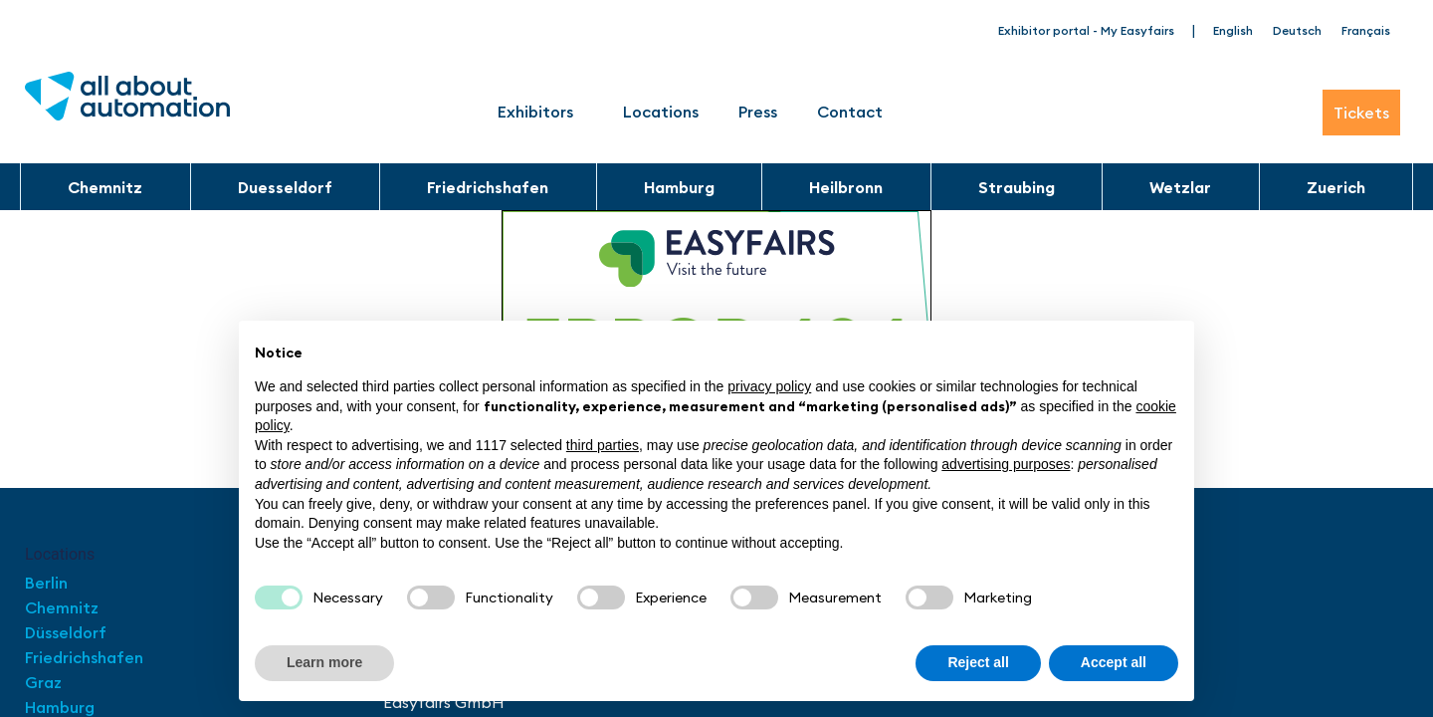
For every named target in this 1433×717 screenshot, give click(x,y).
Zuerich (1336, 187)
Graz (43, 682)
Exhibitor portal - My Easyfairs (1086, 30)
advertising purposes (1005, 464)
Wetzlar (1180, 187)
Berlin (46, 583)
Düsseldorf (67, 632)
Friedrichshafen (487, 187)
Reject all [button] (977, 662)
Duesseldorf (285, 187)
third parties (602, 445)
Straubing (1016, 187)
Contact (850, 111)
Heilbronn (846, 187)
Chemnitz (105, 187)
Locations (661, 111)
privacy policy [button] (769, 386)
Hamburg (679, 187)
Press (757, 111)
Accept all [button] (1113, 662)
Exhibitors (540, 111)
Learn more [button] (324, 662)
